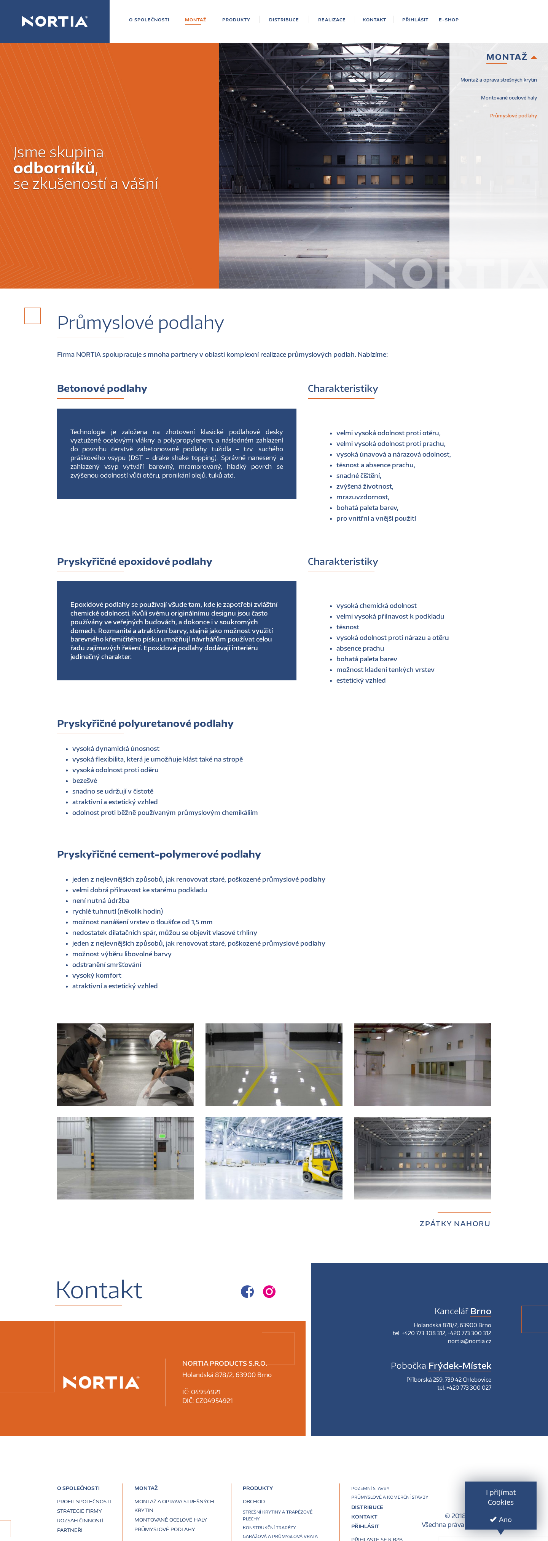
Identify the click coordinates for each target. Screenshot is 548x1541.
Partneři (70, 1530)
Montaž (146, 1488)
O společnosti (78, 1488)
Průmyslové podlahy (513, 116)
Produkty (258, 1488)
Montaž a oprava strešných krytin (498, 80)
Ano (501, 1519)
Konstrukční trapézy (269, 1527)
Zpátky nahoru (455, 1223)
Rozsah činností (80, 1520)
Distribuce (367, 1507)
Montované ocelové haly (509, 98)
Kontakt (364, 1517)
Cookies (501, 1502)
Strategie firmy (79, 1511)
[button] (149, 19)
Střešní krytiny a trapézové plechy (277, 1515)
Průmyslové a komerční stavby (389, 1496)
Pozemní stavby (370, 1488)
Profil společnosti (84, 1501)
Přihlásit (365, 1526)
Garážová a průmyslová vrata (280, 1536)
